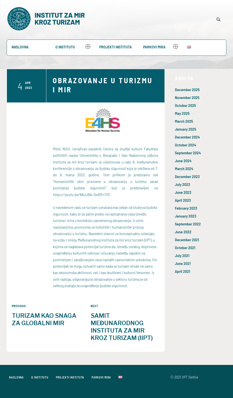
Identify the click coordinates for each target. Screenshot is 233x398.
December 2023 (187, 176)
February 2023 (186, 208)
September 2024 (188, 152)
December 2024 (187, 137)
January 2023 (185, 216)
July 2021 (182, 255)
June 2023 (183, 192)
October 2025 (185, 105)
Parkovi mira (154, 46)
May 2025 (182, 113)
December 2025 (187, 89)
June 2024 (183, 160)
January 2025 (185, 129)
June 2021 (183, 263)
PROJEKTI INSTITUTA (115, 46)
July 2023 (182, 184)
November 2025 (187, 97)
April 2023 (183, 200)
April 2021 (182, 271)
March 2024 (184, 168)
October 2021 (185, 247)
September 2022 (188, 223)
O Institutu (65, 46)
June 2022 (183, 231)
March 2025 (184, 121)
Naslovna (20, 46)
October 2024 (185, 144)
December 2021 (187, 239)
